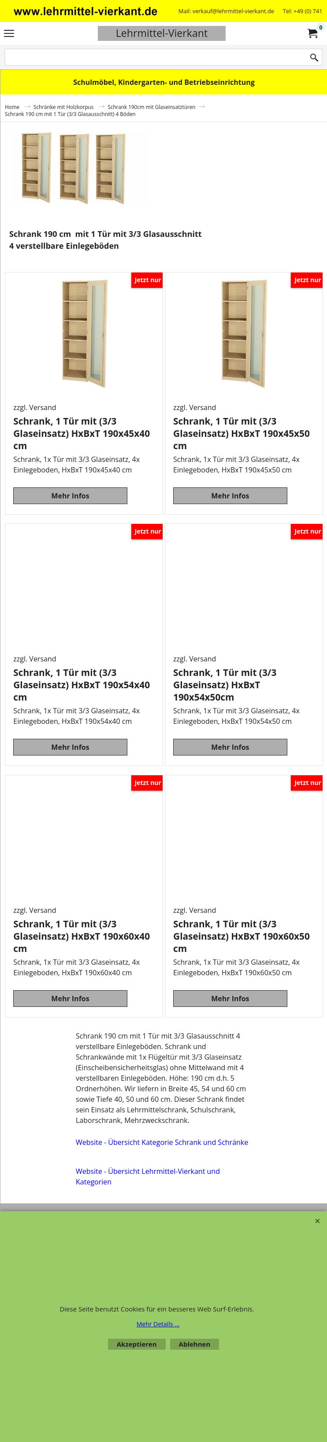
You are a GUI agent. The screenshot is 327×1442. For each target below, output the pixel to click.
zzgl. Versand (34, 407)
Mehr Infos (70, 496)
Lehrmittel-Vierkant (162, 33)
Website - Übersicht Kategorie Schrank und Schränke (162, 1142)
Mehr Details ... (158, 1324)
